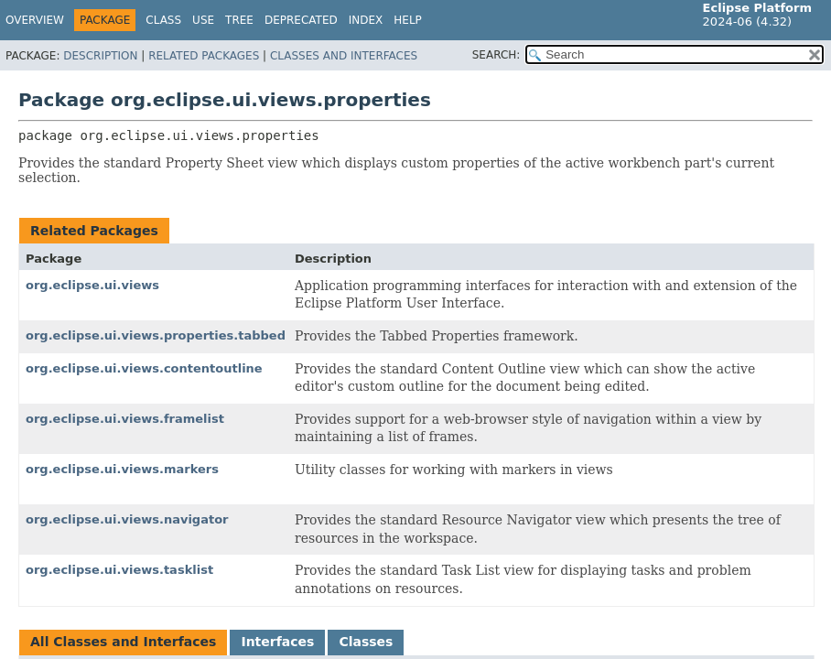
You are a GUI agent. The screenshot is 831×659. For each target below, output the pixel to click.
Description (100, 55)
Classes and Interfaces (343, 55)
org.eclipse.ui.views (92, 285)
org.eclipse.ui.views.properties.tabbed (156, 335)
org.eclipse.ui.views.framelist (125, 419)
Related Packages (203, 55)
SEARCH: (496, 55)
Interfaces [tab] (277, 641)
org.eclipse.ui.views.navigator (127, 519)
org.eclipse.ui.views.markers (122, 469)
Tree (239, 20)
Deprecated (301, 20)
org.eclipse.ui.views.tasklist (119, 570)
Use (203, 20)
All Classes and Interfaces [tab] (123, 641)
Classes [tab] (366, 641)
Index (366, 20)
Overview (34, 20)
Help (408, 20)
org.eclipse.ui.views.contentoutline (144, 368)
